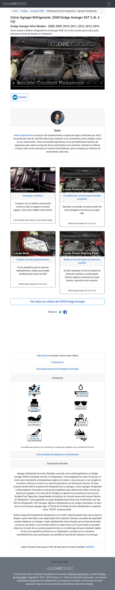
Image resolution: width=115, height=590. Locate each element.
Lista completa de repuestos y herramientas (57, 454)
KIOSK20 (90, 547)
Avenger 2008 (37, 11)
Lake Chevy (42, 355)
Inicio (15, 11)
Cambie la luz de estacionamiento (33, 259)
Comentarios (57, 362)
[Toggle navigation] (109, 4)
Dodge (24, 11)
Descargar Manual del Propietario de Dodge (57, 369)
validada (19, 97)
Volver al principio (59, 562)
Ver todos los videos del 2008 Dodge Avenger (57, 301)
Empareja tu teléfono (33, 195)
